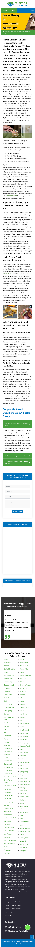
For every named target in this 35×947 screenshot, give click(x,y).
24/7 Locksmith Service (13, 905)
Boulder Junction (9, 685)
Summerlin (23, 778)
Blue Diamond (8, 679)
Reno (21, 720)
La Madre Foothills (10, 818)
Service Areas (9, 916)
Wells (21, 825)
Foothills (7, 745)
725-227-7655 (8, 10)
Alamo (6, 659)
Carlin (6, 701)
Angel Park (7, 663)
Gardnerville (8, 749)
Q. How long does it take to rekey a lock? (17, 462)
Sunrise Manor (24, 797)
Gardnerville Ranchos (8, 753)
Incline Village (8, 795)
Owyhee (22, 695)
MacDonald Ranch (12, 31)
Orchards (23, 691)
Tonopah (22, 803)
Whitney (22, 835)
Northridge (23, 688)
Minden (22, 659)
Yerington (23, 851)
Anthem (6, 666)
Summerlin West (25, 784)
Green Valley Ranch (8, 781)
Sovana (22, 759)
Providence (23, 714)
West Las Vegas (25, 828)
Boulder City (8, 682)
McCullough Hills (9, 844)
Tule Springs (24, 812)
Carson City (8, 704)
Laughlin (7, 824)
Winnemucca (24, 844)
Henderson (7, 792)
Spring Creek (24, 768)
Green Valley (8, 774)
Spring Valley (24, 772)
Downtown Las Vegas (9, 718)
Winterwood (24, 847)
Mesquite (7, 853)
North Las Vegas (25, 685)
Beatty (6, 672)
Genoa (6, 757)
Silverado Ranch (25, 746)
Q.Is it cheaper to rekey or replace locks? (17, 424)
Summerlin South (25, 781)
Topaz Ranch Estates (24, 807)
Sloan (21, 749)
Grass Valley (8, 770)
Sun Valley (23, 794)
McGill (6, 847)
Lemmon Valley (9, 827)
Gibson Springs (9, 761)
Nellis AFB (23, 679)
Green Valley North (10, 777)
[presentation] (2, 625)
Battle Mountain (9, 669)
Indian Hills (7, 799)
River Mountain (25, 730)
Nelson (22, 682)
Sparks (22, 765)
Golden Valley (8, 764)
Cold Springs (8, 711)
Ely (5, 732)
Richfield (22, 727)
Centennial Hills (9, 707)
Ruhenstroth (24, 733)
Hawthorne (7, 789)
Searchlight (23, 740)
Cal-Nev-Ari (7, 691)
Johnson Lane (8, 808)
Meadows (7, 850)
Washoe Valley (24, 822)
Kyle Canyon (8, 815)
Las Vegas (7, 821)
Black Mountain (9, 675)
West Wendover (25, 831)
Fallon (6, 739)
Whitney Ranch (24, 838)
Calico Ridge (8, 695)
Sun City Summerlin (23, 789)
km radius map (17, 550)
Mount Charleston (25, 675)
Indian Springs (9, 802)
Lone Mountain (9, 831)
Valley (22, 815)
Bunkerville (7, 688)
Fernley (6, 742)
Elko (5, 729)
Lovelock (7, 837)
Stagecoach (23, 775)
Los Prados (8, 834)
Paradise (22, 704)
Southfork (23, 756)
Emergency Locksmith (12, 902)
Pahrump (23, 698)
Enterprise (7, 736)
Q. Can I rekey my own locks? (17, 456)
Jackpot (6, 805)
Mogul (22, 672)
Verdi (21, 818)
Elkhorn (6, 726)
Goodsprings (8, 767)
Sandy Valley (24, 736)
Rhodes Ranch (24, 723)
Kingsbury (7, 811)
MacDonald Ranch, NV (18, 931)
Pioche (22, 711)
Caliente (7, 698)
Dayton (6, 714)
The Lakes (23, 800)
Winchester (23, 841)
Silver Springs (24, 743)
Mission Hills (24, 663)
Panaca (22, 701)
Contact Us (9, 912)
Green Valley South (10, 786)
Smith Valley (24, 752)
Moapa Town (24, 666)
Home (4, 31)
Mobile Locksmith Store (13, 909)
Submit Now (17, 511)
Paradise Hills (24, 707)
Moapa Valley (24, 669)
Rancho (22, 717)
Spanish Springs (25, 762)
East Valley (7, 723)
